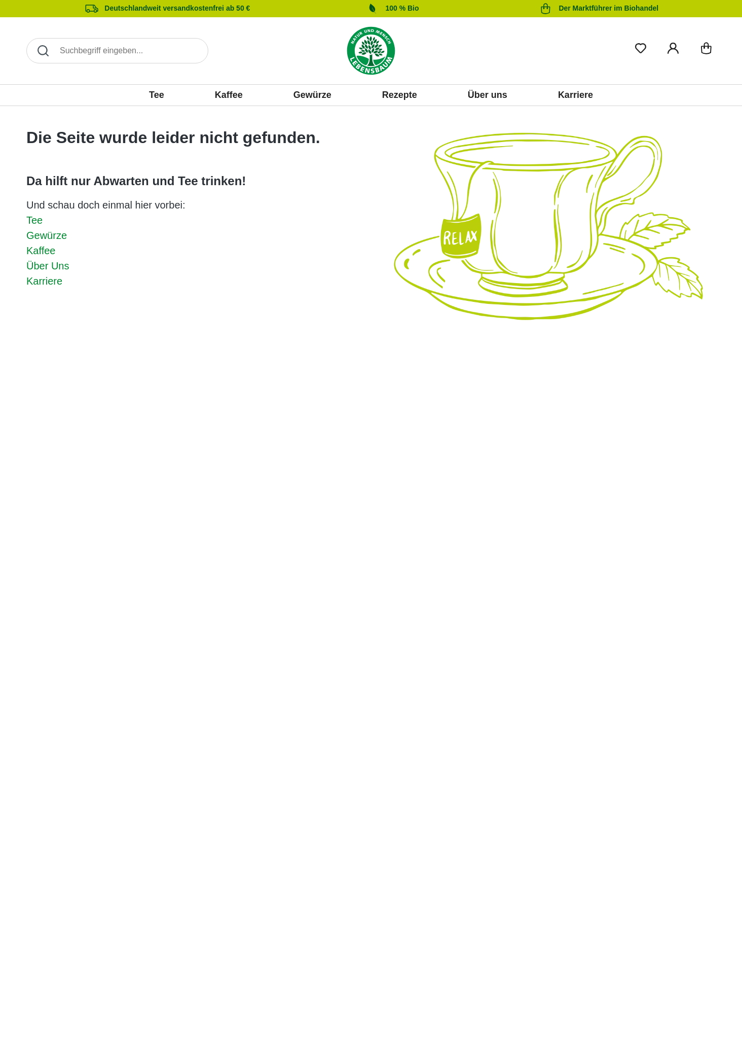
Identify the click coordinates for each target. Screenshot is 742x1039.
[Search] (117, 50)
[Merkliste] (641, 46)
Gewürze (46, 235)
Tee (34, 220)
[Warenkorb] (706, 50)
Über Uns (47, 265)
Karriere (44, 281)
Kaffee (40, 250)
